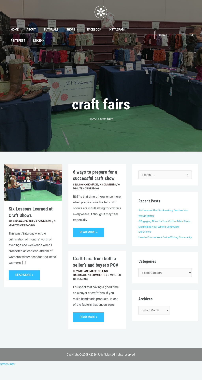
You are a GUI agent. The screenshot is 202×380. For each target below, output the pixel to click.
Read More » (24, 273)
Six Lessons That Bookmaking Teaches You (163, 210)
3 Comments (98, 275)
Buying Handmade (85, 271)
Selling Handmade (21, 221)
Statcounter (8, 364)
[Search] (192, 35)
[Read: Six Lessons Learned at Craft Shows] (33, 182)
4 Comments (108, 184)
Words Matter (146, 216)
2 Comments (44, 221)
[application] (69, 29)
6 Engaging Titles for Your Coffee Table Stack (165, 221)
